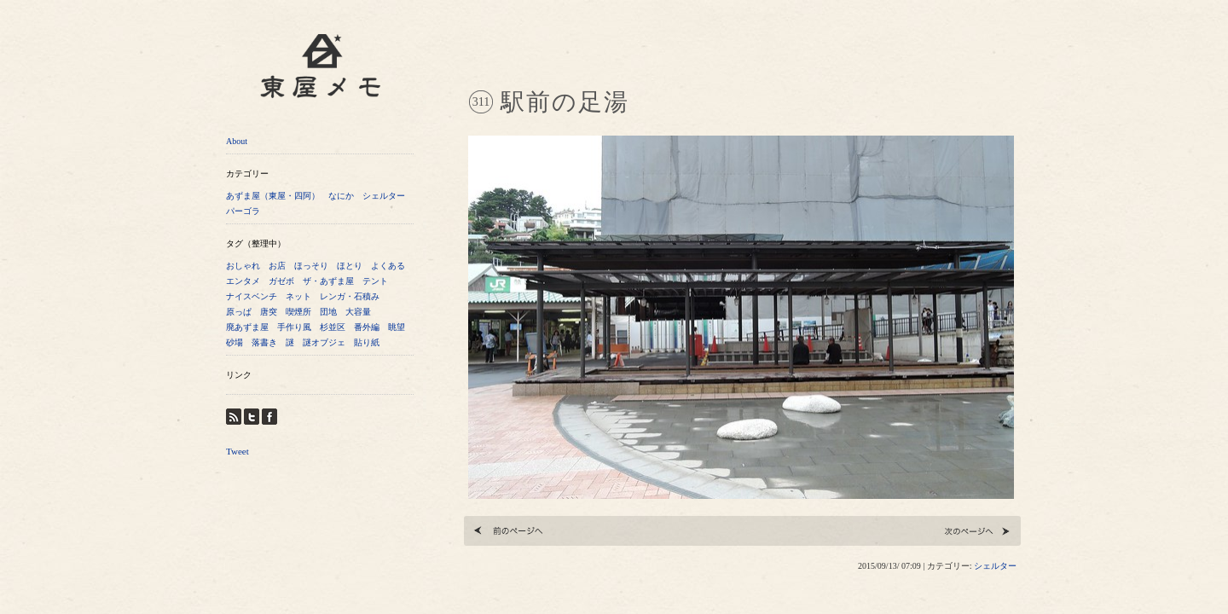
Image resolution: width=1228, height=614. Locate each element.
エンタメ (243, 281)
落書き (264, 342)
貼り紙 (366, 342)
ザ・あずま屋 (328, 281)
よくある (388, 265)
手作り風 (294, 327)
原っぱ (239, 311)
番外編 (366, 327)
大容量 (358, 311)
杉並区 (332, 327)
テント (375, 281)
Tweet (237, 451)
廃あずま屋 (247, 327)
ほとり (349, 265)
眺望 (396, 327)
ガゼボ (281, 281)
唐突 (268, 311)
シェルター (383, 195)
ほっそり (311, 265)
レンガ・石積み (349, 296)
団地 (328, 311)
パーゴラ (243, 211)
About (236, 141)
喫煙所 (298, 311)
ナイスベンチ (251, 296)
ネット (298, 296)
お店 (277, 265)
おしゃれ (243, 265)
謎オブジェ (324, 342)
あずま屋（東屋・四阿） (273, 195)
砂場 (234, 342)
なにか (341, 195)
